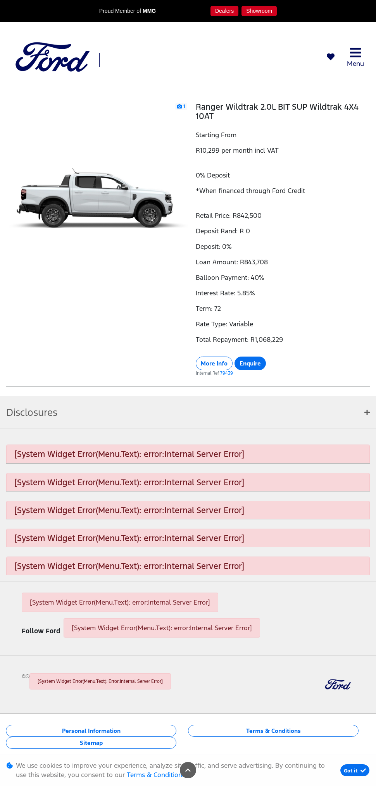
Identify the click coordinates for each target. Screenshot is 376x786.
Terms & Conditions (273, 730)
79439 (226, 373)
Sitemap (91, 742)
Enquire (250, 363)
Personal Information (91, 730)
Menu (355, 57)
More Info (214, 363)
